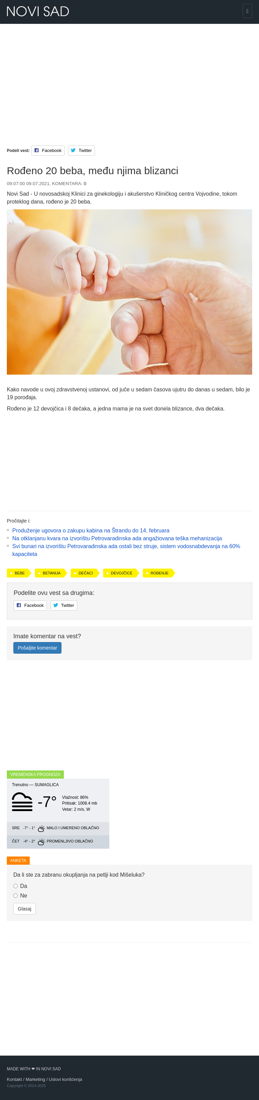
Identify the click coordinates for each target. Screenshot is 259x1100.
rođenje (160, 573)
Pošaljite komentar (37, 648)
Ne (20, 896)
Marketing (35, 1079)
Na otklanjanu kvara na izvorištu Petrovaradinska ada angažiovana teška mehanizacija (117, 538)
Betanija (51, 573)
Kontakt (14, 1079)
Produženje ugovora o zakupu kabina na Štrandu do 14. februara (90, 530)
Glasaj (24, 908)
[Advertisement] (129, 78)
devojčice (122, 573)
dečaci (86, 573)
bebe (20, 573)
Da (20, 886)
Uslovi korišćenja (65, 1079)
